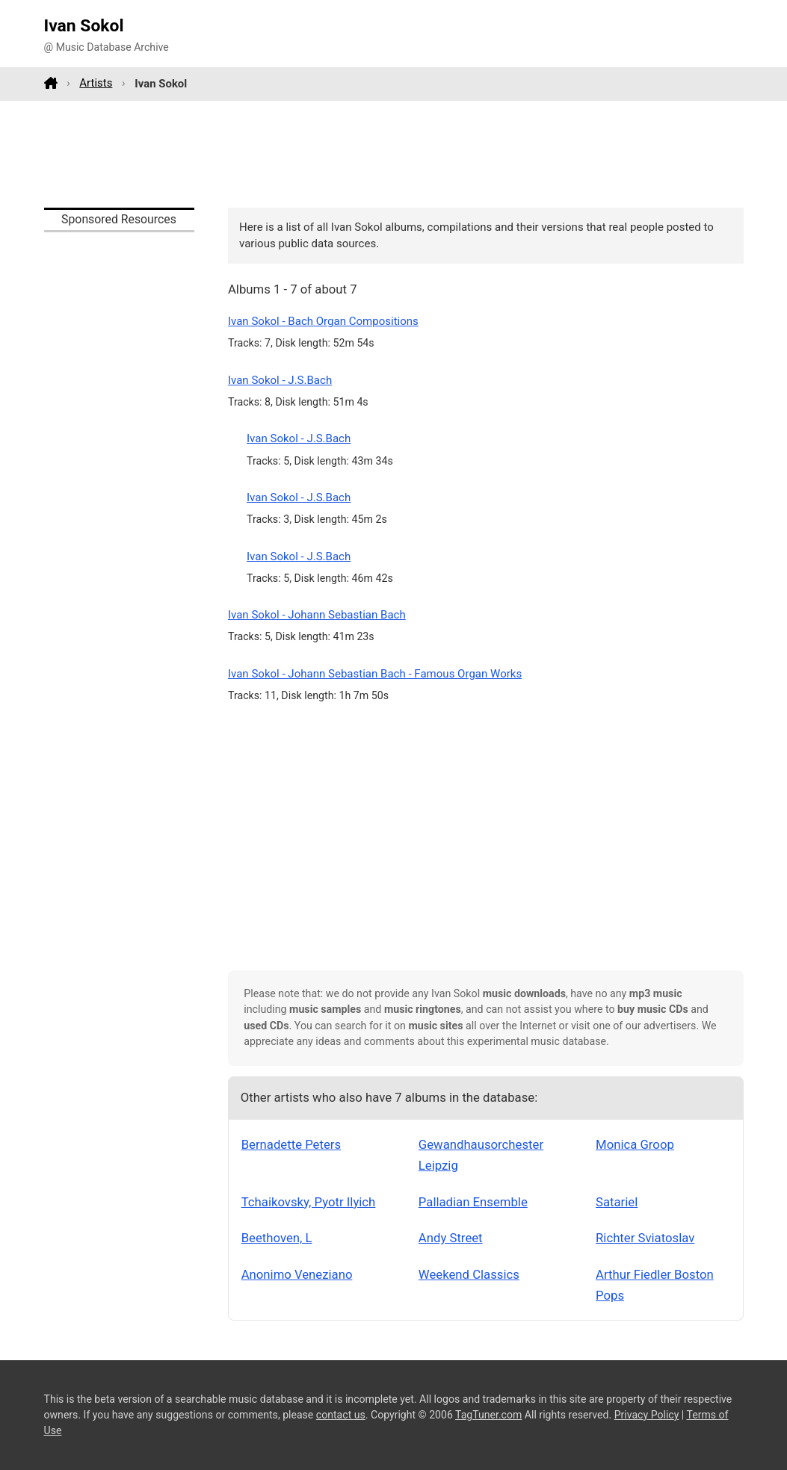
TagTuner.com (488, 1415)
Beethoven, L (276, 1237)
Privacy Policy (646, 1415)
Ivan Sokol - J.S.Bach (280, 380)
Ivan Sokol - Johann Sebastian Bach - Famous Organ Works (375, 673)
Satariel (617, 1201)
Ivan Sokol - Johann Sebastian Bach (317, 614)
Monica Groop (635, 1144)
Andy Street (451, 1237)
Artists (95, 83)
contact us (340, 1415)
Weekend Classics (469, 1274)
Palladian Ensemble (473, 1201)
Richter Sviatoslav (645, 1237)
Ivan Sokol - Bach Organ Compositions (323, 321)
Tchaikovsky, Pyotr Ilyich (308, 1201)
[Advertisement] (394, 153)
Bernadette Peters (291, 1144)
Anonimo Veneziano (297, 1274)
